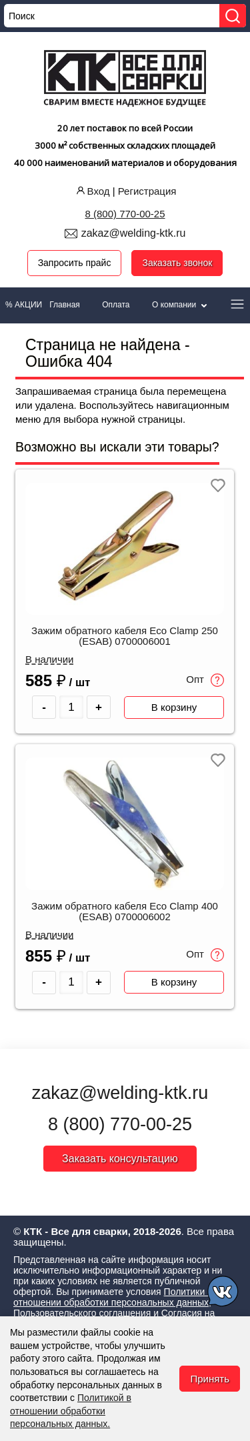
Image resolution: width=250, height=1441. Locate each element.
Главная (64, 304)
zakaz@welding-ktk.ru (133, 233)
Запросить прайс (74, 262)
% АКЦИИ (23, 304)
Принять (209, 1378)
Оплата (115, 304)
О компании (180, 304)
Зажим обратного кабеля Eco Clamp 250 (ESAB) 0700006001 (124, 636)
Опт (205, 680)
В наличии (49, 659)
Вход (92, 191)
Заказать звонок (177, 262)
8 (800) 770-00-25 (125, 213)
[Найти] (232, 15)
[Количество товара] (71, 707)
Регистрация (147, 191)
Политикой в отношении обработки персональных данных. (70, 1410)
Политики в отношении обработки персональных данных (113, 1297)
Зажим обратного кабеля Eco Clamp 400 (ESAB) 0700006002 (124, 911)
